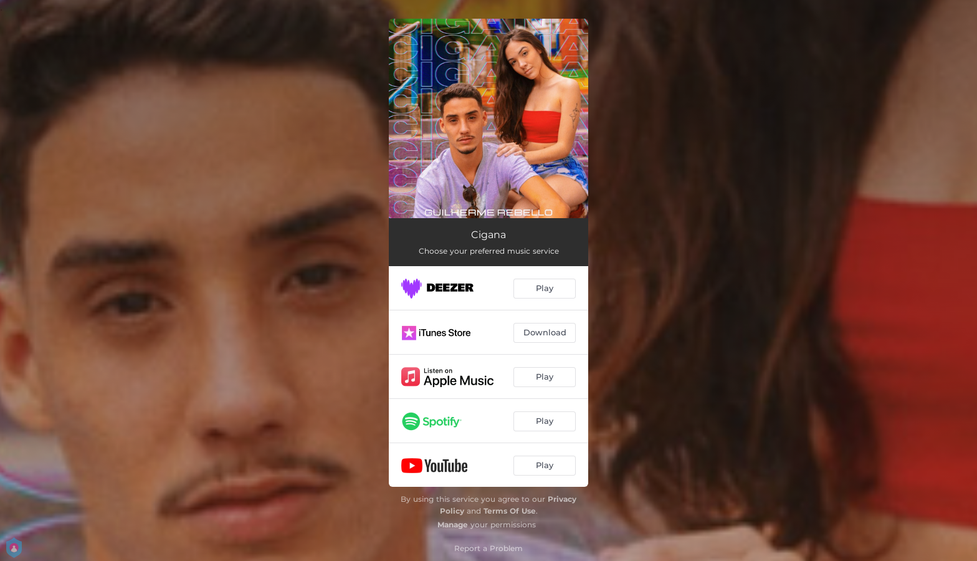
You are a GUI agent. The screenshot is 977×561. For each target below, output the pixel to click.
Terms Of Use (510, 510)
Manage (452, 524)
